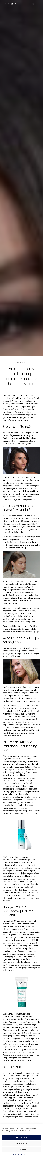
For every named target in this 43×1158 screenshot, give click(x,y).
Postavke (21, 1150)
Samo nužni (21, 1143)
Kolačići (14, 1155)
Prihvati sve (21, 1137)
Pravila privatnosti (24, 1155)
